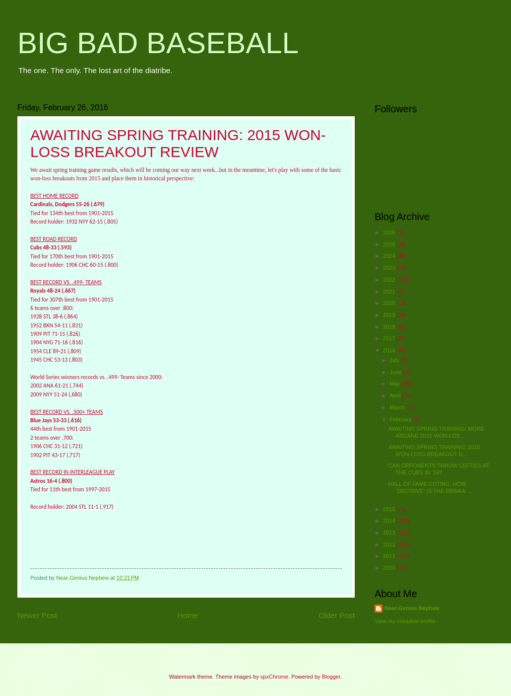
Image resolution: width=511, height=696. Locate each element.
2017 (390, 338)
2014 (390, 521)
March (397, 407)
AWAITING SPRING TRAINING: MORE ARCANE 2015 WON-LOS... (436, 432)
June (396, 372)
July (395, 360)
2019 (390, 315)
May (395, 384)
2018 (390, 327)
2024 (390, 256)
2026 (390, 232)
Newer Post (37, 615)
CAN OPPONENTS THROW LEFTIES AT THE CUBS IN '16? (439, 469)
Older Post (337, 615)
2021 (390, 292)
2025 (390, 244)
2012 (390, 544)
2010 (390, 568)
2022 (390, 280)
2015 (390, 509)
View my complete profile (405, 621)
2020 (390, 303)
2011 (390, 556)
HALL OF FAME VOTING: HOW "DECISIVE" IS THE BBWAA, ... (430, 487)
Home (188, 615)
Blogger (331, 677)
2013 (390, 533)
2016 (390, 350)
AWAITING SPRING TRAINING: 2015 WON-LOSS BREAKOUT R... (434, 450)
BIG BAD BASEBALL (158, 43)
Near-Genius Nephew (412, 608)
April (395, 395)
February (401, 419)
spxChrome (274, 677)
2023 (390, 268)
